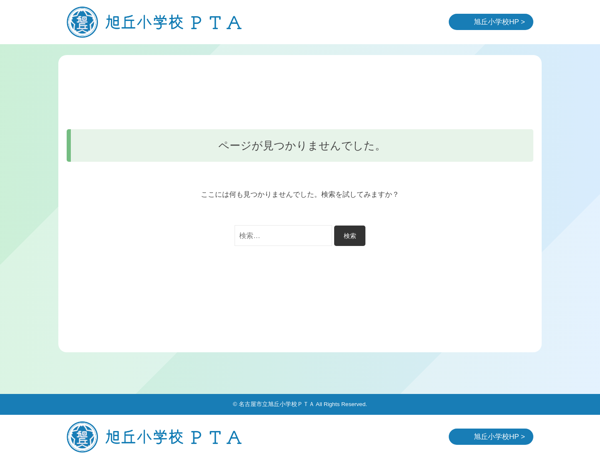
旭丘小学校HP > (499, 22)
